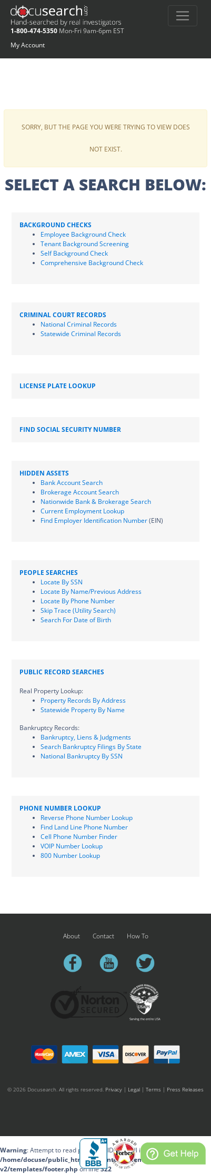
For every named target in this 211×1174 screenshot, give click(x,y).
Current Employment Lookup (82, 511)
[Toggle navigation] (182, 15)
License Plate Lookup (57, 385)
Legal (134, 1089)
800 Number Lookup (70, 855)
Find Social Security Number (70, 429)
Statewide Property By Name (83, 709)
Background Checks (55, 224)
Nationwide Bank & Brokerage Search (96, 501)
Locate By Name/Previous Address (91, 591)
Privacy (113, 1089)
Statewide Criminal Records (81, 333)
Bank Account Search (72, 482)
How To (137, 936)
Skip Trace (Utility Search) (78, 610)
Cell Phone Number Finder (79, 836)
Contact (103, 936)
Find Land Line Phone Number (84, 827)
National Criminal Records (79, 324)
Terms (153, 1089)
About (71, 936)
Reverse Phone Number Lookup (87, 817)
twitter (150, 963)
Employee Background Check (83, 234)
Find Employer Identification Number (94, 520)
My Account (28, 45)
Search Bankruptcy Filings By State (91, 746)
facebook (77, 963)
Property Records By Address (83, 700)
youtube (113, 963)
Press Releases (185, 1089)
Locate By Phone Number (78, 600)
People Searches (48, 572)
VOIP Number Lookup (72, 846)
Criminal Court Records (62, 314)
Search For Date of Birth (76, 619)
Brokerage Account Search (80, 492)
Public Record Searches (61, 671)
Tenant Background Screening (85, 243)
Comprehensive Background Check (92, 262)
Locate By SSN (62, 582)
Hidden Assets (44, 473)
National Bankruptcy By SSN (82, 756)
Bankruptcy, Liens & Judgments (86, 737)
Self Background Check (74, 253)
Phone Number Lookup (60, 808)
